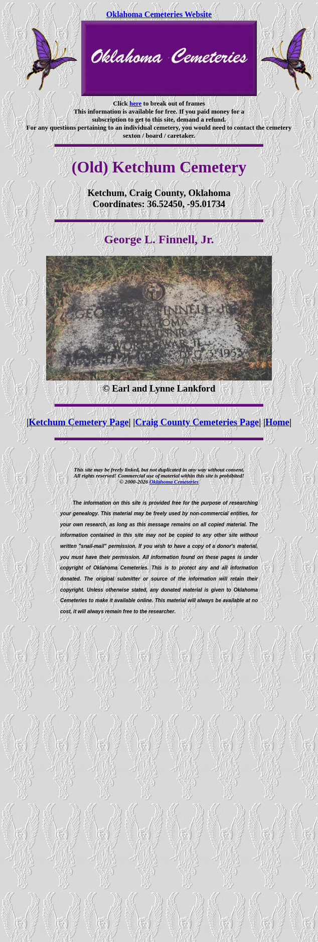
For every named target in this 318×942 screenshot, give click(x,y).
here (135, 103)
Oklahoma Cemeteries (174, 482)
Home (277, 422)
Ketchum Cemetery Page (78, 422)
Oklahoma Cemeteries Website (159, 14)
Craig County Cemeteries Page (197, 422)
